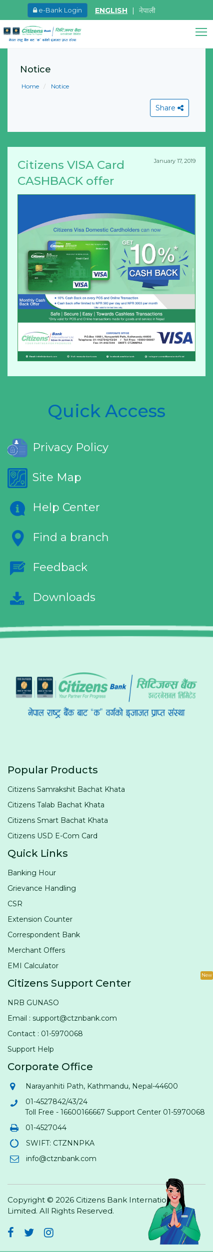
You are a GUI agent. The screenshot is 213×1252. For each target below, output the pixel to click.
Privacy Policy (58, 448)
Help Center (54, 508)
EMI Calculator (33, 965)
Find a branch (58, 538)
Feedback (48, 568)
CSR (15, 903)
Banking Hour (32, 872)
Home (30, 86)
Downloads (52, 598)
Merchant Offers (36, 950)
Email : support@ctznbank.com (62, 1018)
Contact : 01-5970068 (45, 1033)
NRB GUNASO (33, 1002)
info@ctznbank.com (60, 1158)
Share (170, 107)
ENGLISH (111, 10)
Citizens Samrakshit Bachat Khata (66, 789)
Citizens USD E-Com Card (53, 835)
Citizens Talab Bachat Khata (56, 804)
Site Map (45, 478)
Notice (59, 86)
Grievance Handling (42, 888)
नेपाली (147, 10)
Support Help (31, 1049)
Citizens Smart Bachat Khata (58, 820)
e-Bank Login (57, 10)
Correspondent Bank (44, 934)
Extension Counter (40, 919)
